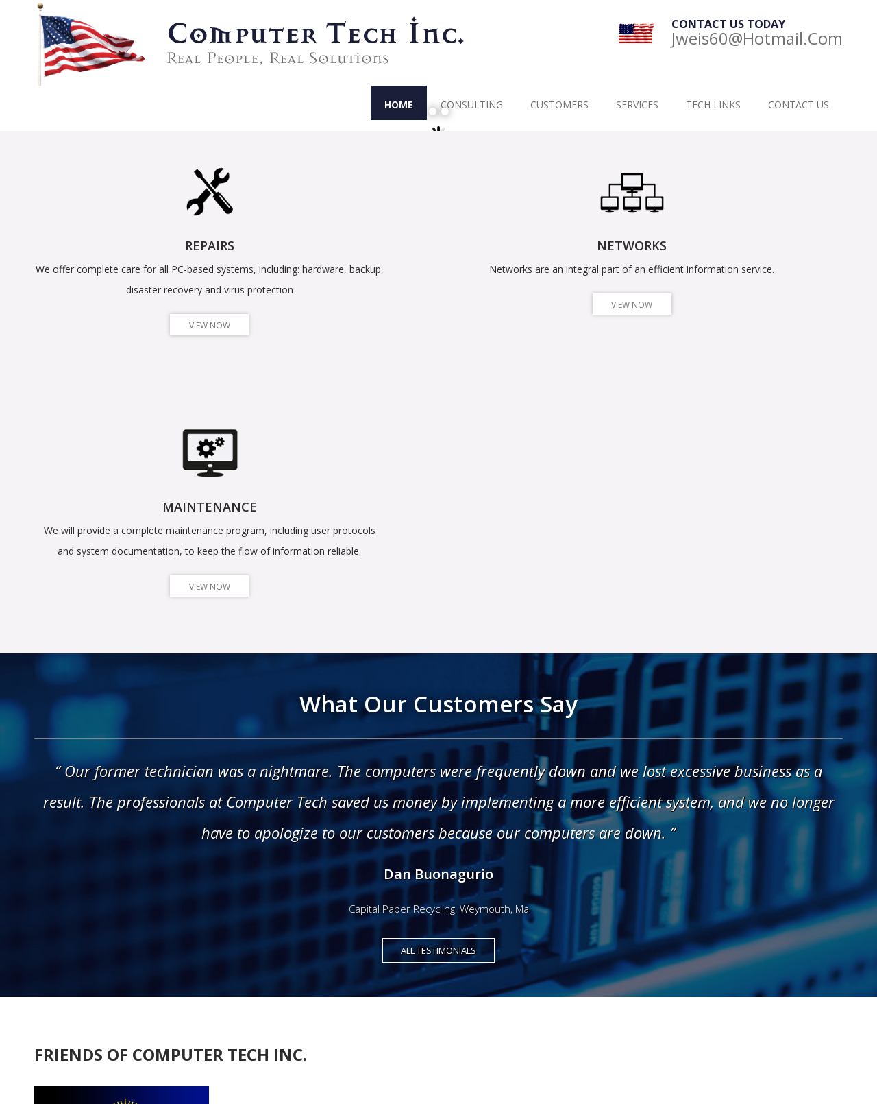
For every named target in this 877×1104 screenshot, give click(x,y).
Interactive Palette (327, 1004)
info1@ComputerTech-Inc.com (114, 977)
